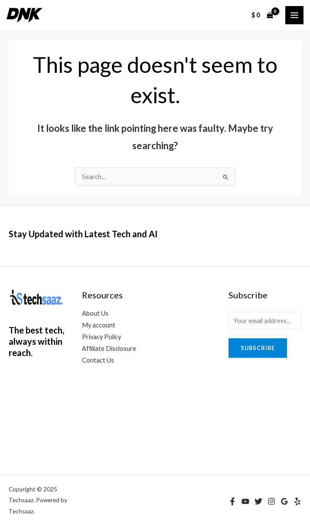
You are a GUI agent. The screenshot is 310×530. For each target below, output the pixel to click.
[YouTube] (245, 501)
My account (98, 325)
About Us (95, 313)
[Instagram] (271, 501)
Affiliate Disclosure (109, 348)
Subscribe (258, 347)
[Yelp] (297, 501)
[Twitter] (258, 501)
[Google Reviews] (284, 501)
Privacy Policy (101, 336)
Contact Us (98, 360)
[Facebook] (232, 501)
